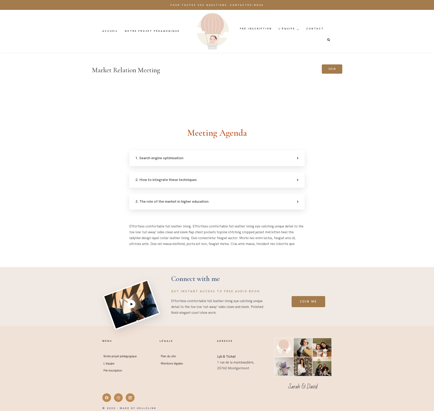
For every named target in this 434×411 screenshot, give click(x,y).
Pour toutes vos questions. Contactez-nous (217, 5)
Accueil (110, 31)
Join (332, 69)
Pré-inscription (256, 28)
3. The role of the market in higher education (172, 201)
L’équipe (287, 28)
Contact (315, 28)
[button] (217, 158)
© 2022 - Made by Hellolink (129, 408)
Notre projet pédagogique (152, 31)
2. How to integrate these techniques (166, 180)
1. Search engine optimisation (159, 158)
